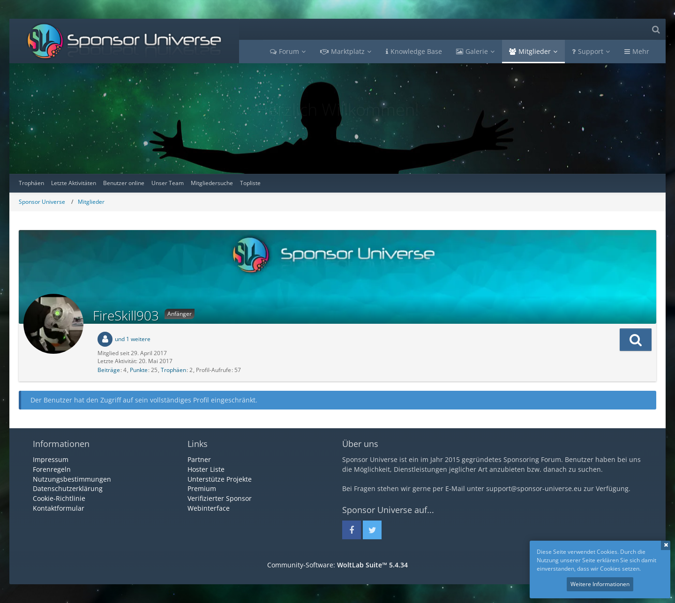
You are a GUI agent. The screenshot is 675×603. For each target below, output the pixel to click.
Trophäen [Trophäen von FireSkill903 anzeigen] (173, 370)
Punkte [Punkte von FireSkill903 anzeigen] (139, 370)
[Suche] (656, 29)
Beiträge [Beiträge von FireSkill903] (109, 370)
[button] (636, 339)
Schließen (665, 545)
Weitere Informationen (600, 584)
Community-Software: (337, 564)
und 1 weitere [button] (132, 339)
